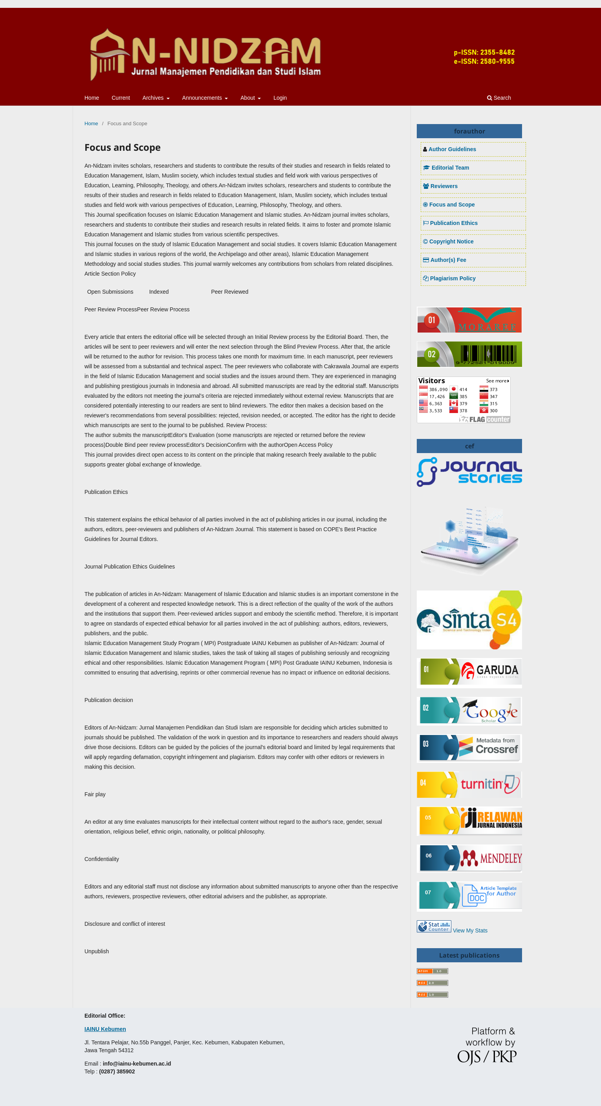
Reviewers (440, 186)
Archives (154, 98)
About (248, 98)
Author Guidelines (452, 149)
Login (280, 98)
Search (499, 98)
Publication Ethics (450, 223)
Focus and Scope (449, 204)
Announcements (203, 98)
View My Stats (470, 930)
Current (121, 98)
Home (91, 98)
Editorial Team (446, 168)
